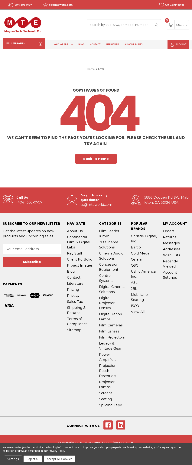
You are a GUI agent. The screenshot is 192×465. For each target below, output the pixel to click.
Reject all (33, 459)
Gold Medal (140, 253)
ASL (134, 283)
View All (138, 312)
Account (178, 45)
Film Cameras (111, 325)
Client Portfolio (79, 259)
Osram (136, 259)
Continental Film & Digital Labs (78, 242)
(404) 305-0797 (20, 5)
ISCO (135, 306)
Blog (81, 44)
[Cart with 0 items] (181, 25)
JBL (134, 289)
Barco (136, 247)
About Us (75, 231)
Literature (112, 44)
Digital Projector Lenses (107, 303)
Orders (168, 231)
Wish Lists (171, 255)
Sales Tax (75, 302)
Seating (105, 399)
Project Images (80, 265)
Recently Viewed (170, 263)
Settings (13, 459)
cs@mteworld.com (58, 5)
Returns (169, 237)
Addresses (172, 249)
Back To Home (96, 158)
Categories (24, 44)
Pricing (73, 290)
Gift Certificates (171, 5)
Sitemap (74, 330)
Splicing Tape (110, 405)
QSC (134, 265)
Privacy (73, 296)
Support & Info (135, 44)
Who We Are (63, 44)
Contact (95, 44)
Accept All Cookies (59, 459)
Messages (171, 243)
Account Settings (170, 275)
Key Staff (74, 253)
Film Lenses (109, 331)
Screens (105, 393)
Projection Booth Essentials (107, 371)
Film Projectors (112, 337)
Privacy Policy (56, 451)
